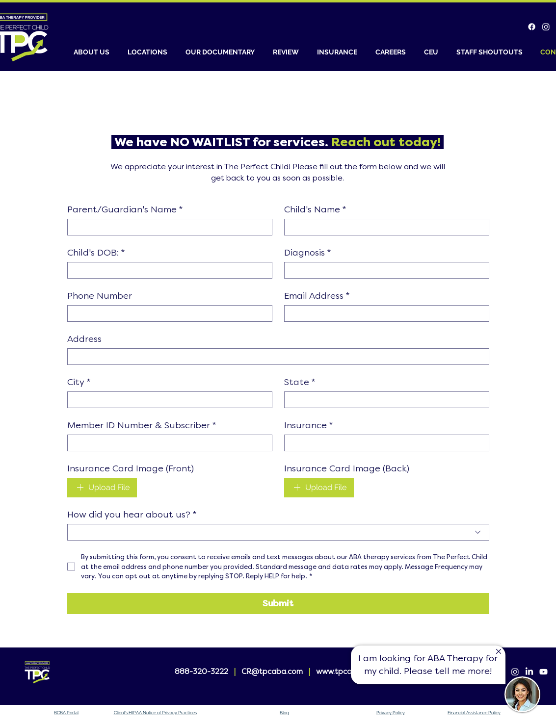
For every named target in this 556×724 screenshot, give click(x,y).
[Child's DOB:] (167, 270)
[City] (167, 400)
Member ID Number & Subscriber (141, 425)
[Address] (275, 356)
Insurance (308, 425)
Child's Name (315, 209)
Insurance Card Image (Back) (346, 468)
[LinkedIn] (529, 671)
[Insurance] (384, 443)
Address (84, 339)
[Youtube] (543, 671)
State (300, 382)
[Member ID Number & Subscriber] (167, 443)
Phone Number (99, 295)
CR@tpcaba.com (272, 671)
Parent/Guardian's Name (125, 209)
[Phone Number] (167, 313)
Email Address (317, 295)
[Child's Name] (384, 227)
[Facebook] (531, 26)
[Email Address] (384, 313)
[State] (384, 400)
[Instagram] (546, 26)
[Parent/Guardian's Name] (167, 227)
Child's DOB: (96, 252)
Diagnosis (307, 252)
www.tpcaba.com (347, 671)
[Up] (498, 651)
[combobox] (278, 532)
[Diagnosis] (384, 270)
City (79, 382)
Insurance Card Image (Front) (130, 468)
